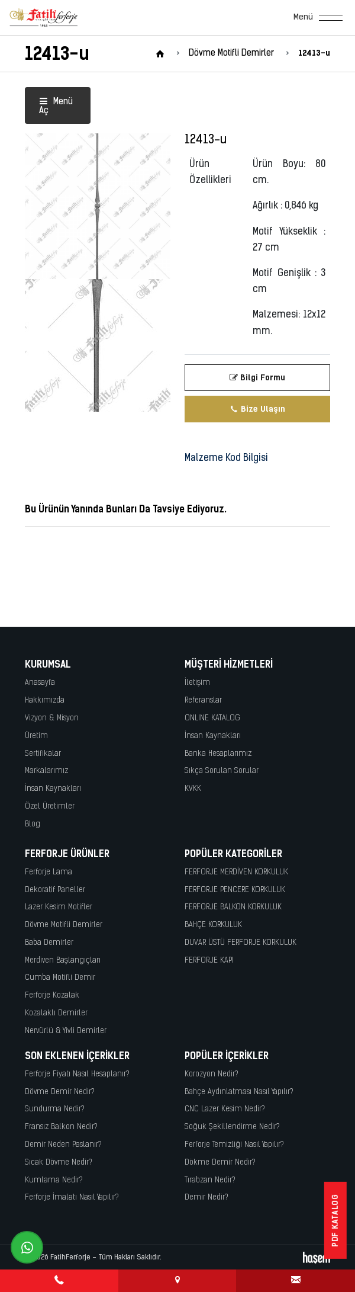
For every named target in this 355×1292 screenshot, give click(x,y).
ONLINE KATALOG (212, 718)
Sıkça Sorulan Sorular (222, 771)
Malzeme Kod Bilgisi (226, 458)
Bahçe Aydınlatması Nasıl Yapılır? (239, 1092)
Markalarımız (46, 771)
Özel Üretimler (50, 806)
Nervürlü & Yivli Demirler (65, 1031)
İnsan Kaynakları (53, 788)
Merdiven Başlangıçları (63, 960)
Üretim (36, 736)
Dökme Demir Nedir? (220, 1162)
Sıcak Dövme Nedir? (58, 1162)
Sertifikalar (43, 753)
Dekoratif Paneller (55, 890)
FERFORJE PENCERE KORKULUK (235, 890)
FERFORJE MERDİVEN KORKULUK (236, 872)
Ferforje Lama (48, 872)
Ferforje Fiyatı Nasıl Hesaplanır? (77, 1074)
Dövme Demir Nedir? (60, 1092)
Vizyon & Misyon (52, 718)
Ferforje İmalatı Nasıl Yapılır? (72, 1197)
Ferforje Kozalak (52, 995)
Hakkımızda (44, 700)
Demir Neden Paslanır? (63, 1144)
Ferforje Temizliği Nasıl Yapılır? (234, 1144)
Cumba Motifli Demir (60, 977)
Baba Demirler (49, 942)
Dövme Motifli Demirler (63, 925)
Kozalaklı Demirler (56, 1013)
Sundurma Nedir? (55, 1109)
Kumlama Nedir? (54, 1180)
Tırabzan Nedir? (210, 1180)
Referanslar (203, 700)
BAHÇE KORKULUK (213, 925)
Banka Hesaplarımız (218, 753)
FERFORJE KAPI (209, 960)
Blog (32, 824)
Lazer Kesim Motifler (58, 907)
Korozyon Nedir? (211, 1074)
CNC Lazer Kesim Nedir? (225, 1109)
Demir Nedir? (206, 1197)
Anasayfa (40, 682)
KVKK (193, 788)
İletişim (197, 682)
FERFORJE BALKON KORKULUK (233, 907)
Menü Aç (56, 107)
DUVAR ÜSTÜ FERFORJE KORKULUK (240, 942)
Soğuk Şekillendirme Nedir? (232, 1127)
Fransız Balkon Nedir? (61, 1127)
